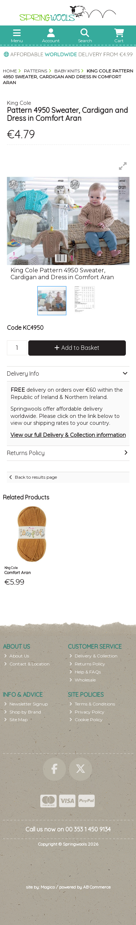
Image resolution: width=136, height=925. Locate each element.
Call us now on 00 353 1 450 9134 (68, 829)
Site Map (16, 719)
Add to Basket (76, 347)
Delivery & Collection (93, 656)
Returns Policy (87, 664)
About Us (16, 656)
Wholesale (82, 680)
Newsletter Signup (26, 704)
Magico (48, 887)
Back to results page (36, 477)
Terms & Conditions (92, 704)
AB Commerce (97, 887)
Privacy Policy (86, 712)
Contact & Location (27, 664)
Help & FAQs (85, 672)
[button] (123, 166)
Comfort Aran (17, 572)
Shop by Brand (22, 712)
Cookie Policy (86, 719)
